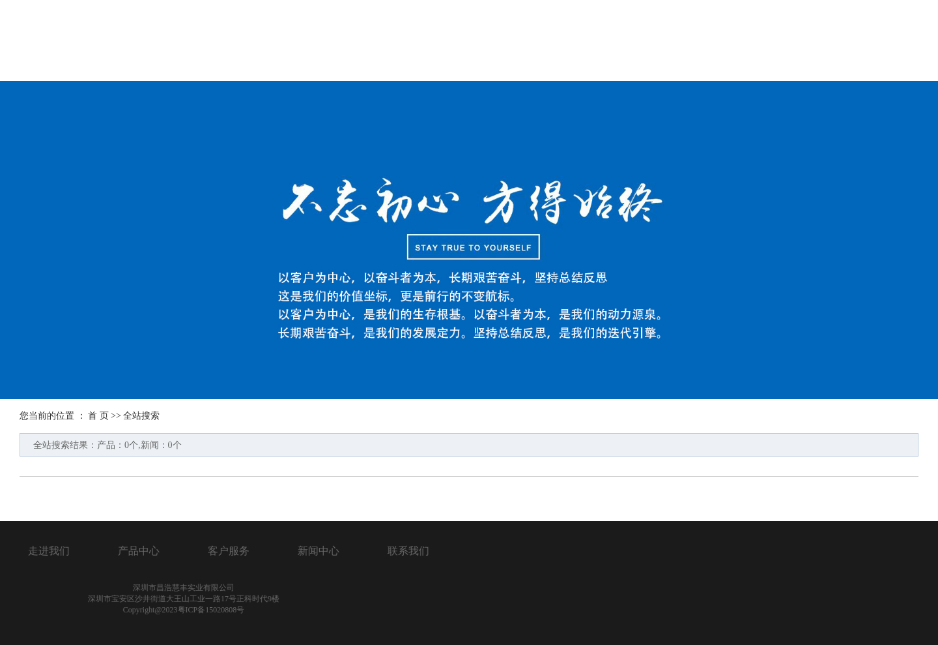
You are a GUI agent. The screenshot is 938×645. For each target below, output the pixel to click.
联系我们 (881, 41)
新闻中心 (786, 41)
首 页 (98, 416)
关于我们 (502, 41)
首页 (419, 41)
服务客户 (691, 41)
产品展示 (596, 41)
